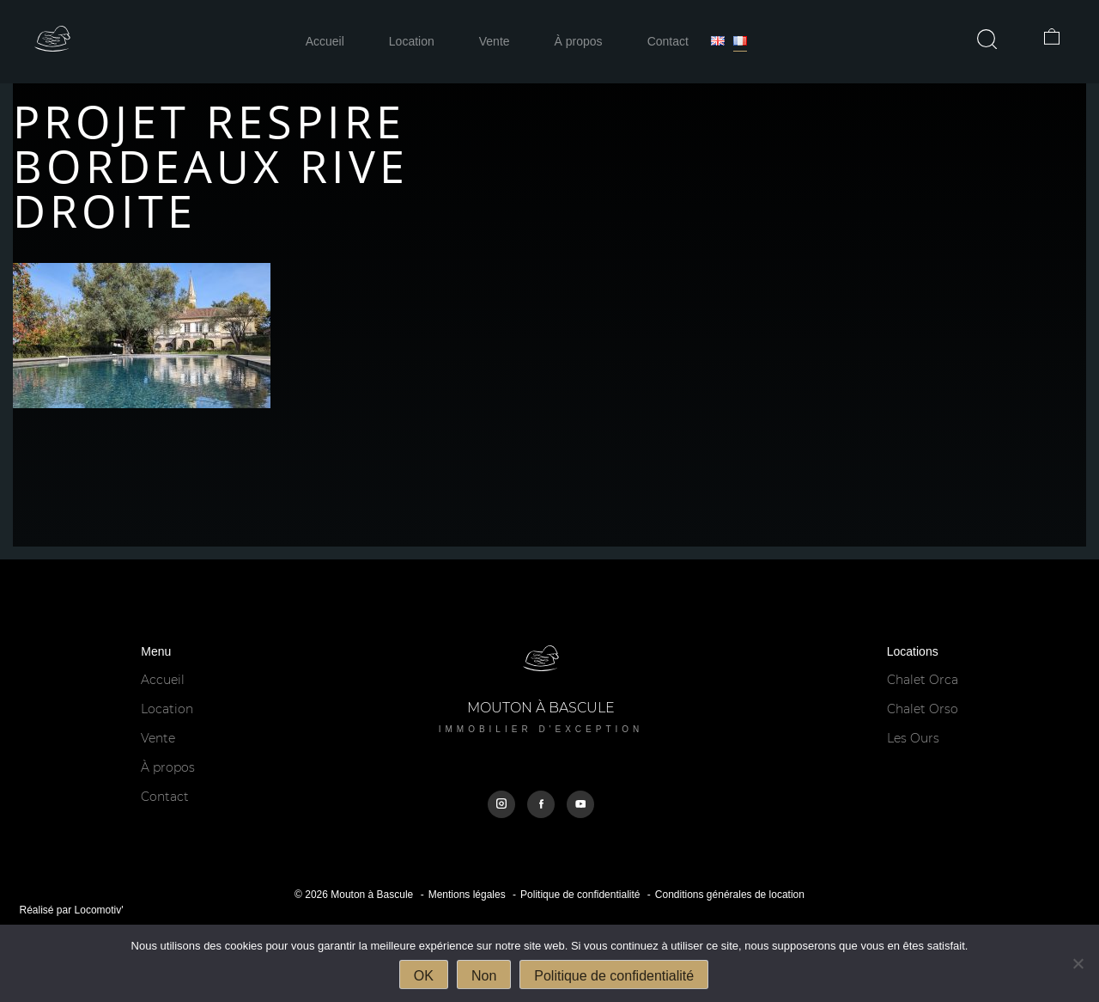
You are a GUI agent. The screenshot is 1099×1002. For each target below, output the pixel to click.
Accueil (325, 41)
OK (424, 975)
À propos (579, 41)
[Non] (1077, 963)
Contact (668, 41)
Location (411, 41)
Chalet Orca (922, 679)
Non (483, 975)
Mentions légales (467, 895)
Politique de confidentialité (580, 895)
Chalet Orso (922, 709)
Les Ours (913, 738)
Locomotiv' (99, 910)
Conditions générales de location (730, 895)
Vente (494, 41)
